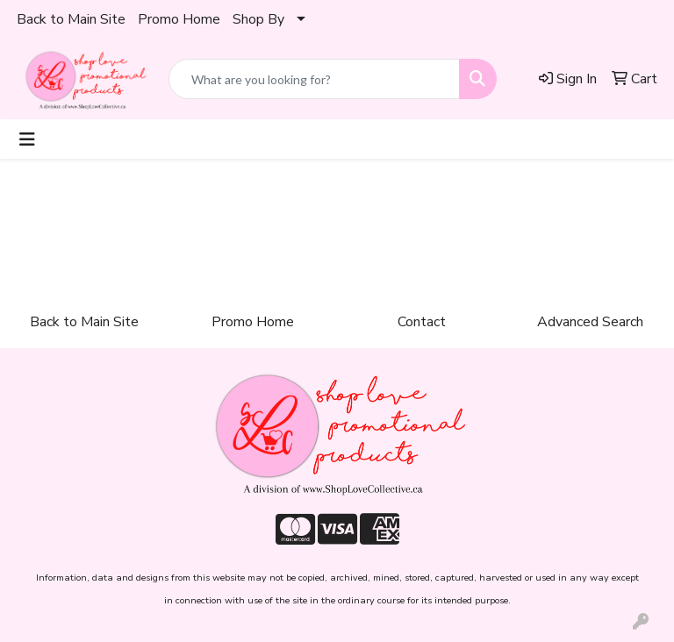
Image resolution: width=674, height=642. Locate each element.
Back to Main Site (71, 19)
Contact (422, 322)
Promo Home (179, 19)
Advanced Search (590, 322)
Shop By (258, 19)
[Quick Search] (314, 79)
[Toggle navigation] (27, 139)
